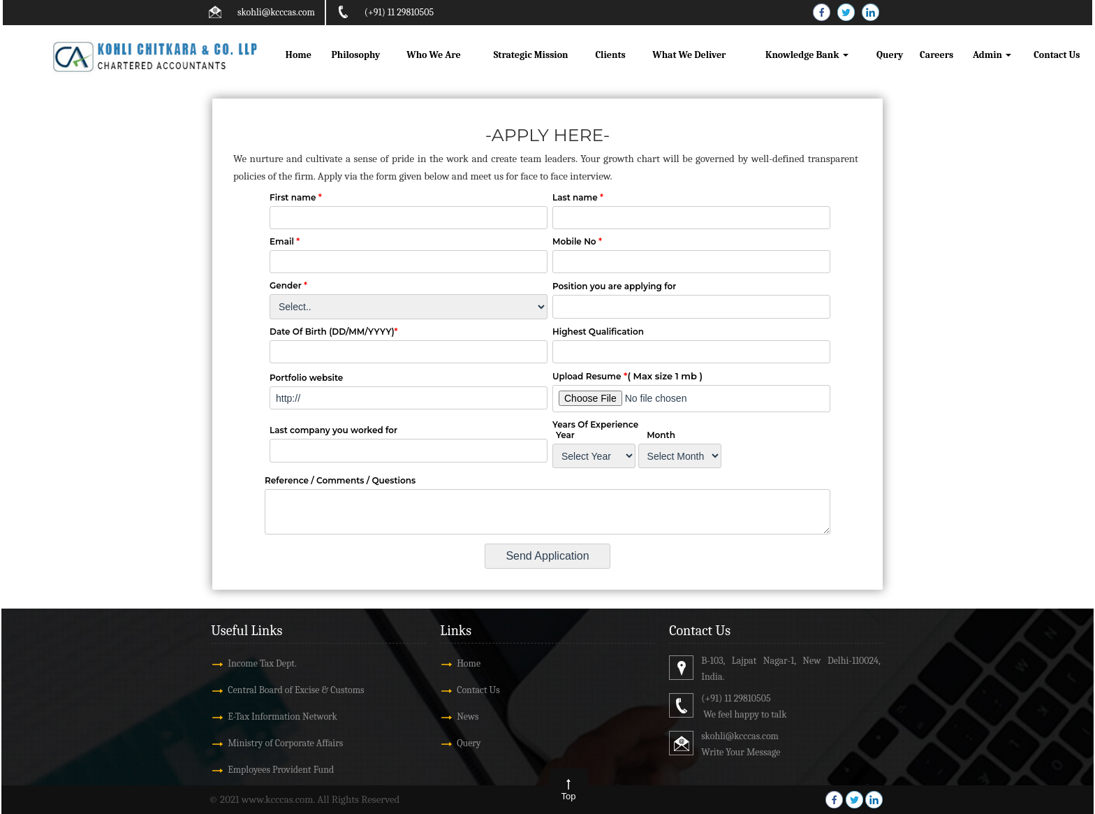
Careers (936, 55)
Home (298, 55)
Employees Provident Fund (281, 770)
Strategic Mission (531, 55)
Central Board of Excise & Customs (296, 690)
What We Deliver (689, 55)
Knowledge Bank (806, 55)
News (467, 716)
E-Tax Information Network (282, 716)
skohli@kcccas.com (276, 12)
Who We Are (433, 55)
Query (889, 55)
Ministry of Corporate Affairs (285, 743)
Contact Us (1057, 55)
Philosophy (355, 55)
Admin (992, 55)
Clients (610, 55)
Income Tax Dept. (262, 663)
